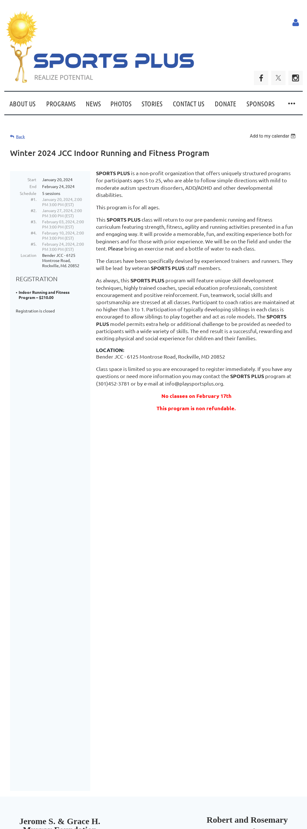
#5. (33, 244)
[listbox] (273, 136)
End (33, 186)
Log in (295, 22)
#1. (33, 199)
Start (32, 179)
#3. (33, 221)
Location (28, 255)
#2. (33, 210)
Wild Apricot (234, 814)
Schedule (28, 193)
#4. (33, 232)
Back (20, 136)
